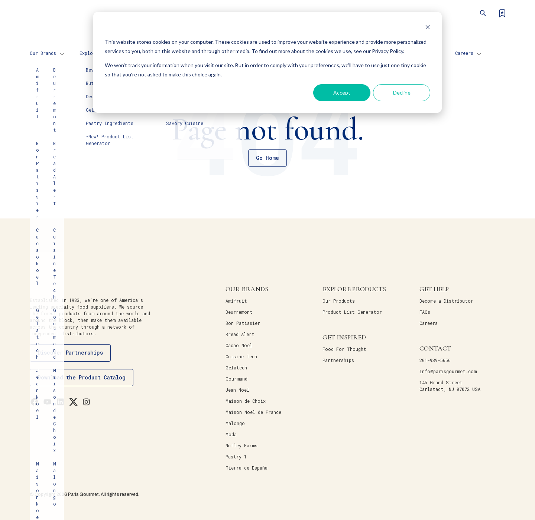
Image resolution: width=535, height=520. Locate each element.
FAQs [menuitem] (424, 312)
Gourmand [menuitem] (236, 379)
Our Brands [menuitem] (43, 53)
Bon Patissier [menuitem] (243, 323)
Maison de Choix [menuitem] (246, 401)
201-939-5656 (435, 360)
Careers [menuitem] (464, 53)
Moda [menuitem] (231, 434)
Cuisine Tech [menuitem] (241, 356)
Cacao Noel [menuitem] (239, 345)
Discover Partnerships (70, 352)
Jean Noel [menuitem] (237, 390)
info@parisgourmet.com (448, 371)
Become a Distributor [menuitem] (446, 301)
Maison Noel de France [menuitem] (253, 412)
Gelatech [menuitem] (236, 368)
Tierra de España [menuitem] (247, 468)
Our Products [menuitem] (338, 301)
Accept (341, 92)
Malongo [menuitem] (235, 423)
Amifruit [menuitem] (236, 301)
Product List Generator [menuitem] (352, 312)
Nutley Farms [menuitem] (241, 445)
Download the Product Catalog (82, 377)
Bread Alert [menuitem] (240, 334)
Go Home (267, 157)
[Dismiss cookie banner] (427, 28)
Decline (402, 92)
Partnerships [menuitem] (338, 360)
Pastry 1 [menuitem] (236, 457)
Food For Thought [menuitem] (344, 349)
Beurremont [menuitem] (239, 312)
